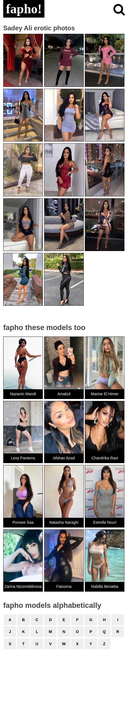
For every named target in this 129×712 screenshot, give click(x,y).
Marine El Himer (104, 394)
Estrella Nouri (104, 522)
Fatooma (64, 586)
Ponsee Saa (22, 522)
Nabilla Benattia (104, 586)
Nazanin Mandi (23, 394)
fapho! (24, 9)
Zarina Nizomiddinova (23, 586)
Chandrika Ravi (105, 458)
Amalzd (63, 394)
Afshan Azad (64, 458)
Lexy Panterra (23, 458)
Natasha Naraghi (63, 522)
